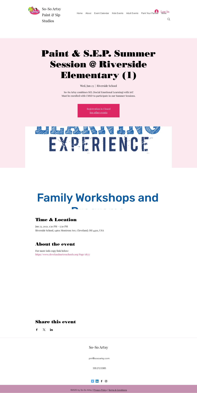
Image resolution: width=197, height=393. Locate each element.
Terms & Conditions (117, 390)
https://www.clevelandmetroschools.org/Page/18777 (62, 254)
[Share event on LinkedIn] (51, 330)
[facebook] (101, 381)
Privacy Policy (100, 390)
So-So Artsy (98, 347)
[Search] (169, 19)
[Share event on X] (44, 330)
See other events (98, 112)
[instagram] (106, 381)
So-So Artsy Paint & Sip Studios (51, 14)
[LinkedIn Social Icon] (97, 381)
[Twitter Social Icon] (92, 381)
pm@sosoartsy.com (99, 358)
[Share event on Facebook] (36, 330)
